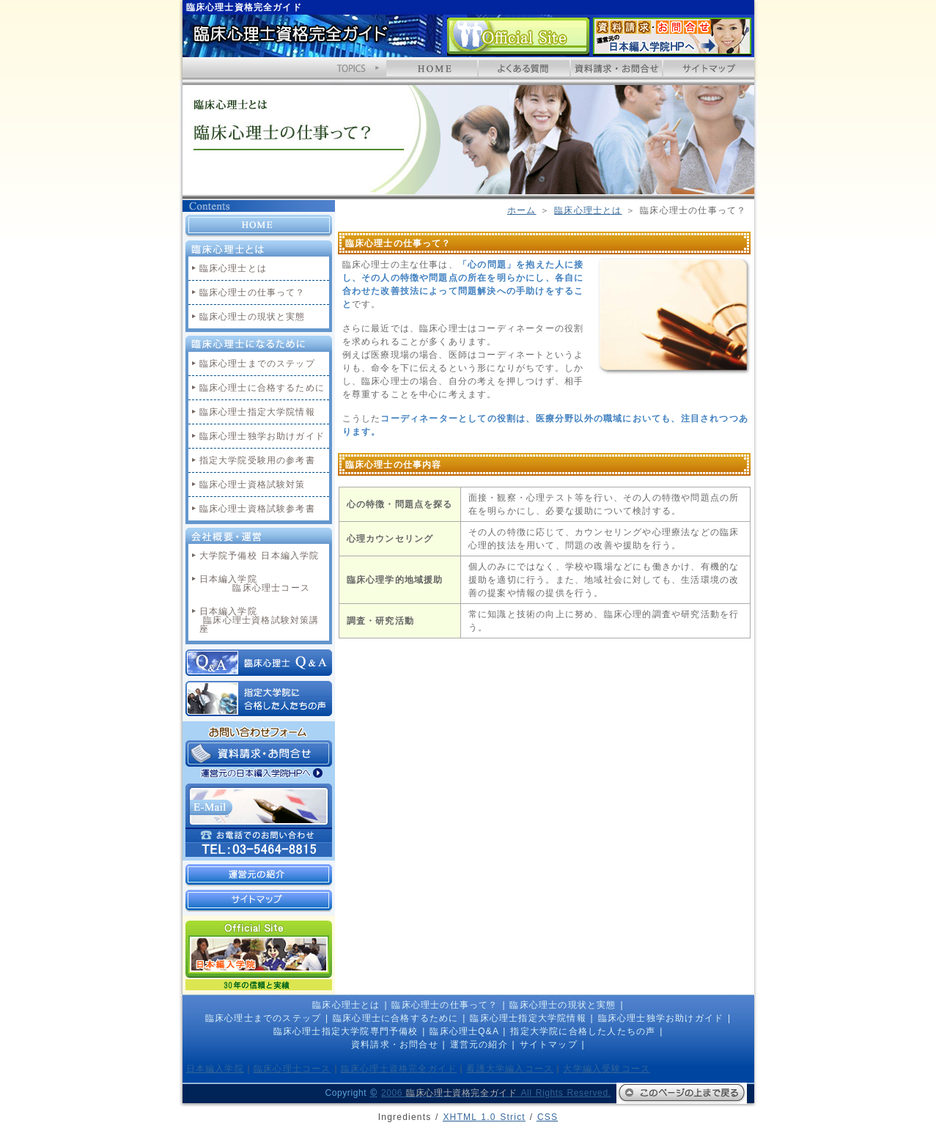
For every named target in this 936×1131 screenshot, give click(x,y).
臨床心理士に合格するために (262, 388)
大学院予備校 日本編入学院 (259, 555)
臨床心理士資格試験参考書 (257, 509)
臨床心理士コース (292, 1069)
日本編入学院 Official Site (518, 37)
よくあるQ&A (524, 68)
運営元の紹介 (258, 875)
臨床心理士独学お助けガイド (262, 436)
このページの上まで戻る (681, 1093)
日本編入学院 (215, 1069)
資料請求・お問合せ (672, 37)
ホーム (522, 210)
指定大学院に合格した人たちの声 (258, 698)
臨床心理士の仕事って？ (252, 292)
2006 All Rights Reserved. (496, 1093)
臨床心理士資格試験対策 (252, 484)
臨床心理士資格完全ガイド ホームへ (290, 39)
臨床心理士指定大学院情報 (257, 412)
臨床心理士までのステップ (257, 363)
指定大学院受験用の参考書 (257, 460)
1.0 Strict (484, 1117)
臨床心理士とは (588, 210)
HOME (431, 68)
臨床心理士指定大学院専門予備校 (346, 1031)
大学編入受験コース (606, 1069)
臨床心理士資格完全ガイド (399, 1069)
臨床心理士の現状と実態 (252, 317)
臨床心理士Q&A (258, 662)
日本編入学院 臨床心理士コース (254, 583)
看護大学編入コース (509, 1069)
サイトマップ (708, 68)
